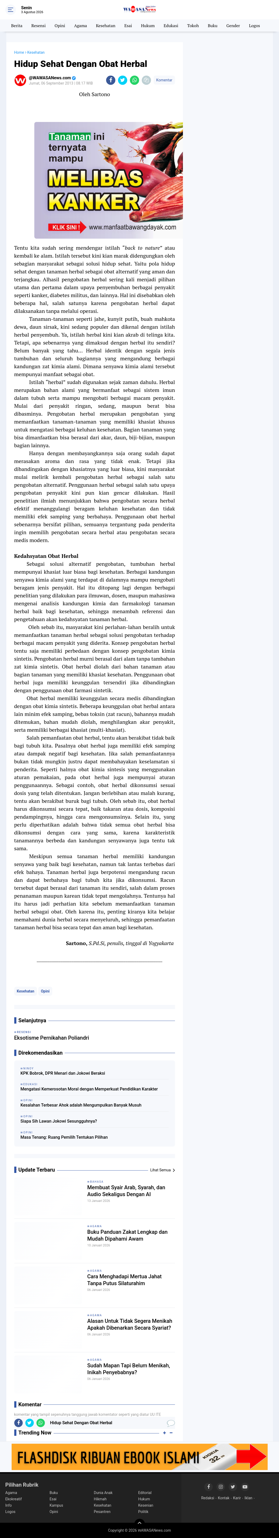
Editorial (145, 1493)
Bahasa (97, 1181)
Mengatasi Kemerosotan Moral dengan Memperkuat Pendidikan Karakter (89, 1089)
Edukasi (171, 25)
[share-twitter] (122, 80)
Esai (128, 25)
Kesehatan (105, 25)
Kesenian (145, 1505)
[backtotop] (139, 1524)
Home (19, 52)
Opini (60, 25)
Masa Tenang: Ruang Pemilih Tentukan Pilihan (64, 1137)
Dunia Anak (103, 1493)
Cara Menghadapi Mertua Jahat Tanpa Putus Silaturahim (124, 1279)
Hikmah (100, 1499)
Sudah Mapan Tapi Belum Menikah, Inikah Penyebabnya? (128, 1368)
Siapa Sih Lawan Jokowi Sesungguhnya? (59, 1121)
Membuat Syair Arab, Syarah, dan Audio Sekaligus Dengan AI (126, 1190)
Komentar (164, 80)
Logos (254, 25)
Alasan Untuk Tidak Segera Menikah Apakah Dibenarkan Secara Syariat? (129, 1324)
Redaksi (207, 1498)
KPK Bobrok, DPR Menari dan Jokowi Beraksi (63, 1073)
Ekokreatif (13, 1499)
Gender (233, 25)
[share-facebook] (110, 80)
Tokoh (193, 25)
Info (8, 1505)
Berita (16, 25)
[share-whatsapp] (134, 80)
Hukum (148, 25)
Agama (80, 25)
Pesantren (102, 1512)
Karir (237, 1498)
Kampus (56, 1505)
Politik (143, 1512)
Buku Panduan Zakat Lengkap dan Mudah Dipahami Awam (127, 1235)
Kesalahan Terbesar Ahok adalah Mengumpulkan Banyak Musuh (81, 1105)
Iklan (248, 1498)
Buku (212, 25)
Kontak (224, 1498)
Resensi (38, 25)
